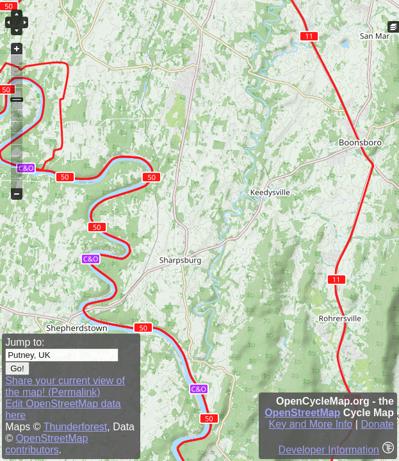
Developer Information (329, 449)
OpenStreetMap (302, 412)
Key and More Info (311, 424)
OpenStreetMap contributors (46, 444)
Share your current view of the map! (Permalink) (65, 386)
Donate (377, 424)
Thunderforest (76, 426)
